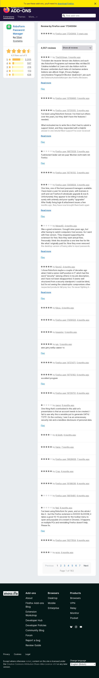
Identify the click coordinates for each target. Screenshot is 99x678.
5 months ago (71, 332)
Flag (43, 89)
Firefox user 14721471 (65, 362)
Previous (49, 565)
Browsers (75, 598)
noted (28, 661)
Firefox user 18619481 (66, 496)
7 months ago (67, 447)
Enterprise (53, 608)
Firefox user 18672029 (66, 151)
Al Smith (59, 435)
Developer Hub (34, 620)
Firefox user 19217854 (66, 540)
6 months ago (83, 375)
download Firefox (66, 3)
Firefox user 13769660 (66, 98)
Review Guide (33, 645)
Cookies (17, 654)
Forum (29, 635)
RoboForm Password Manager (19, 30)
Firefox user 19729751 (66, 393)
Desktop (52, 598)
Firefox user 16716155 (66, 172)
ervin (58, 552)
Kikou (58, 308)
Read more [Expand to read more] (46, 83)
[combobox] (79, 15)
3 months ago (74, 57)
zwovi (58, 405)
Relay (73, 608)
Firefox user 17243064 (66, 34)
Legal (27, 654)
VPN (72, 603)
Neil (57, 508)
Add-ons (31, 593)
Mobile (52, 603)
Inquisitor (59, 332)
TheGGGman (61, 57)
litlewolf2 (59, 226)
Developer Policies (36, 625)
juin (57, 344)
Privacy (6, 654)
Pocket (74, 618)
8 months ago (67, 471)
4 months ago (83, 185)
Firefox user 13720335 (66, 110)
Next (86, 565)
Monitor (74, 613)
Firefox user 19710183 (66, 375)
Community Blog (35, 630)
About (29, 598)
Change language (78, 660)
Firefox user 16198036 (66, 483)
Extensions (8, 16)
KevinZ (59, 267)
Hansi (58, 447)
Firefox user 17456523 (66, 320)
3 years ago (82, 34)
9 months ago (83, 540)
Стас (58, 471)
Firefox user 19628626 (66, 459)
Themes (21, 16)
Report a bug (33, 640)
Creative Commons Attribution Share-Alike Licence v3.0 (32, 664)
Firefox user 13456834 (66, 185)
